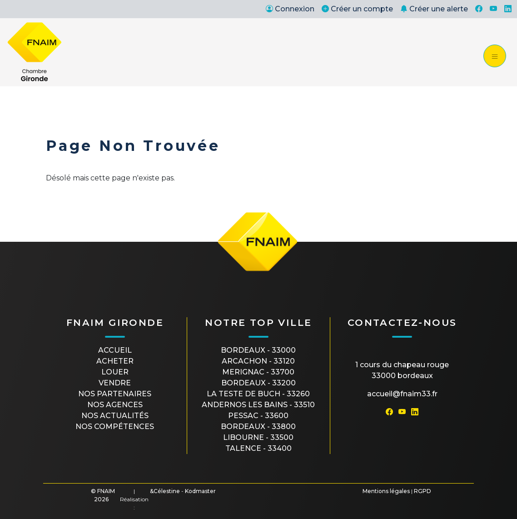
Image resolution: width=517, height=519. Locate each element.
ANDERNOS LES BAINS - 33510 (258, 404)
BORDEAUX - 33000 (258, 350)
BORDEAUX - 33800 (258, 426)
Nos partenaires (114, 393)
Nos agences (115, 404)
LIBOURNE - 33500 (258, 437)
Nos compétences (114, 426)
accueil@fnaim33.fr (402, 393)
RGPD (422, 491)
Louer (115, 372)
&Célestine (165, 491)
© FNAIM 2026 (103, 495)
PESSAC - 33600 (258, 415)
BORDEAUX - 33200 (258, 383)
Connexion (290, 9)
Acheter (115, 361)
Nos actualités (115, 415)
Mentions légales (386, 491)
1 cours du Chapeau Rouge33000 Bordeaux (402, 370)
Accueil (115, 350)
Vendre (115, 383)
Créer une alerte (434, 9)
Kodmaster (200, 491)
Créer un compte (357, 9)
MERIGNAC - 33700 (258, 372)
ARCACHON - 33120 (258, 361)
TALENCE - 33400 (258, 448)
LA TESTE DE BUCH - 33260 (258, 393)
